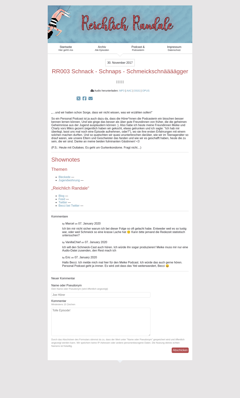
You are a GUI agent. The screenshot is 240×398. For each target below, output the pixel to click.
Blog (61, 195)
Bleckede (64, 177)
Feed (62, 199)
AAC (129, 90)
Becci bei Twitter (69, 205)
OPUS (146, 90)
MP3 (122, 90)
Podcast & (138, 48)
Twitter (63, 202)
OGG (137, 90)
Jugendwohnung (69, 180)
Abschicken (180, 350)
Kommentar (120, 302)
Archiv (102, 48)
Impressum (174, 48)
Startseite (66, 48)
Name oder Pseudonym (120, 287)
